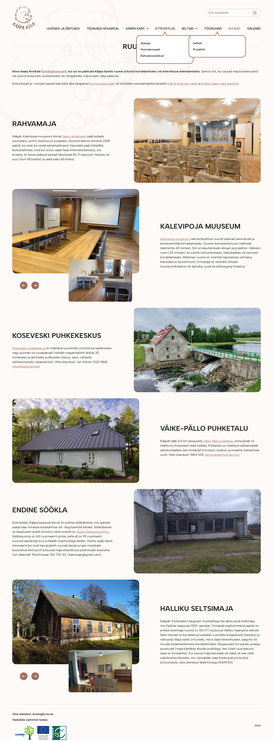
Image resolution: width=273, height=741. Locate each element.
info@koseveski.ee (25, 366)
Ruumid (234, 28)
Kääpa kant (135, 28)
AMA (257, 725)
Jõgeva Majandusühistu (92, 532)
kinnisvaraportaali (102, 83)
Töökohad (213, 28)
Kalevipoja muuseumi (175, 239)
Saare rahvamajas (74, 136)
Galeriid (254, 28)
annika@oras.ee (54, 71)
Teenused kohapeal (103, 28)
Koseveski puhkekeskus (29, 348)
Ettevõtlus (165, 28)
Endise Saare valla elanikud (219, 83)
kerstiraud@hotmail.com (222, 455)
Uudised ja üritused (63, 28)
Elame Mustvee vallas (182, 83)
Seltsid (188, 28)
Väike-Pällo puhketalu (218, 441)
